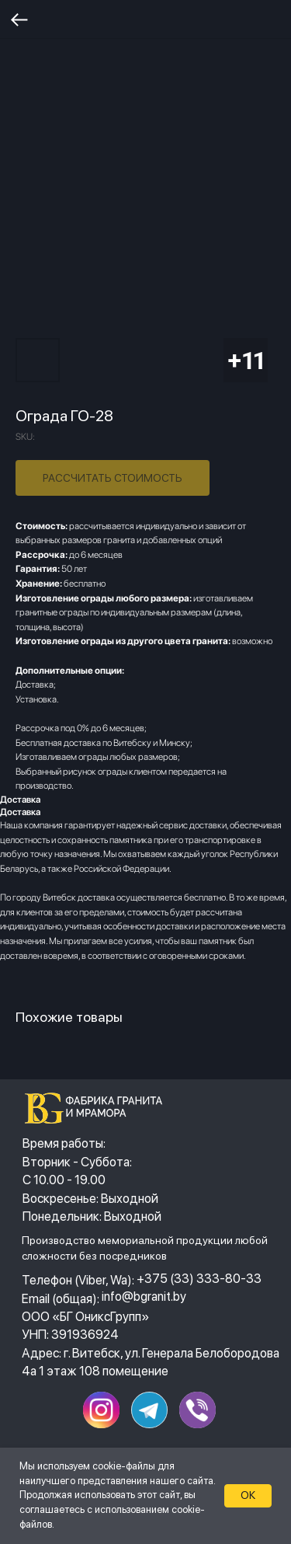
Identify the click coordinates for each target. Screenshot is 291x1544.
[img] (98, 1108)
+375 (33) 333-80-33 (199, 1278)
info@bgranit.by (144, 1296)
